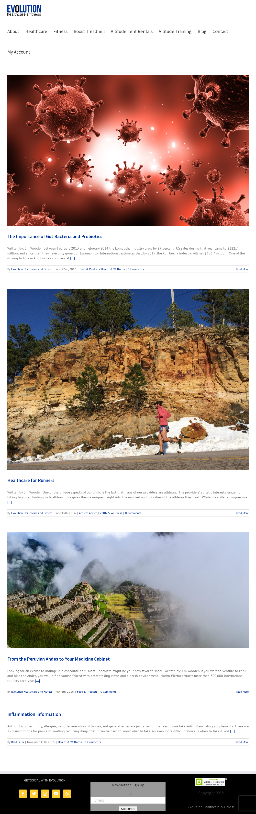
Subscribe (128, 809)
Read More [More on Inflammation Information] (242, 742)
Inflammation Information (34, 714)
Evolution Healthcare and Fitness (31, 269)
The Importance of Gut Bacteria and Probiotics (54, 236)
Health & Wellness (113, 269)
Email (128, 794)
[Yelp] (67, 794)
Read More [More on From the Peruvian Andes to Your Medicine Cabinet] (242, 691)
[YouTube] (56, 794)
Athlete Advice (88, 513)
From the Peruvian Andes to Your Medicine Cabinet (58, 659)
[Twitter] (34, 794)
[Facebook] (23, 794)
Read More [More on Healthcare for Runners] (242, 513)
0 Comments (136, 269)
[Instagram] (45, 794)
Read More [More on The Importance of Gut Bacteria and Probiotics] (242, 269)
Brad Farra (17, 742)
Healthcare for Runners (31, 480)
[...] (72, 258)
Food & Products (89, 269)
